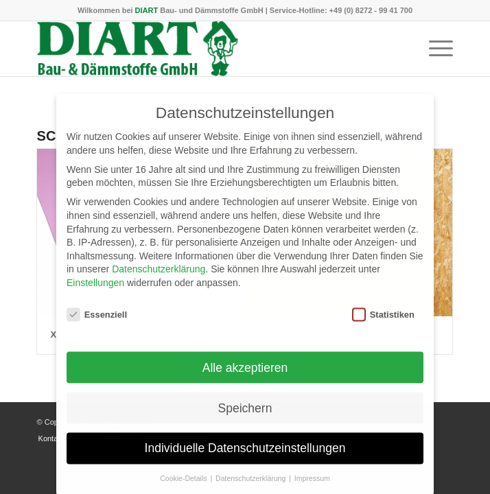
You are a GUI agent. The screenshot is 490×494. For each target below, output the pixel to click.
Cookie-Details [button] (184, 485)
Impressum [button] (312, 485)
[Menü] (434, 48)
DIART (147, 10)
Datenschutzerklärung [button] (251, 485)
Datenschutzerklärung (158, 275)
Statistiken (383, 321)
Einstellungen (95, 289)
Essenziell (97, 321)
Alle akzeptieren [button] (245, 374)
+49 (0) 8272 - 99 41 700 (370, 10)
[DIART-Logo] (204, 48)
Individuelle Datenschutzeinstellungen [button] (245, 455)
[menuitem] (434, 48)
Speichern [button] (245, 414)
